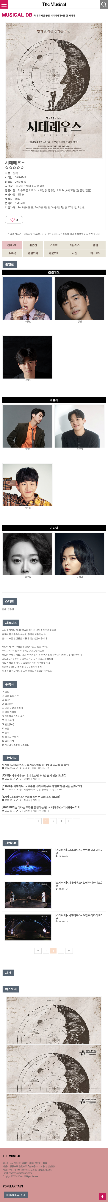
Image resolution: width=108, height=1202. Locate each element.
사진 (74, 253)
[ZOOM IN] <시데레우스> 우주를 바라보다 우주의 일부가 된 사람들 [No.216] (42, 786)
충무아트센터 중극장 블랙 (30, 186)
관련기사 (33, 253)
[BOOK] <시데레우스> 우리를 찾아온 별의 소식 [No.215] (31, 796)
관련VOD (53, 253)
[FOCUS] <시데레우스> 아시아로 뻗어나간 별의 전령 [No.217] (34, 775)
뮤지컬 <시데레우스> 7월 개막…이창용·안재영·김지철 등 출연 (35, 764)
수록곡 (12, 253)
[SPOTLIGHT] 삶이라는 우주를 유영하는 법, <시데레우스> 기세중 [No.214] (40, 807)
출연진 (33, 245)
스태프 (54, 245)
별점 (95, 245)
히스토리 (95, 253)
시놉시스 (75, 245)
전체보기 (12, 245)
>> (77, 821)
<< (30, 821)
